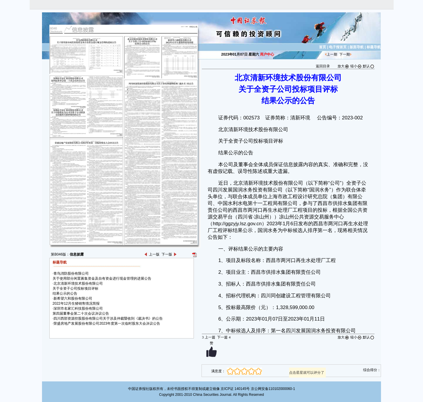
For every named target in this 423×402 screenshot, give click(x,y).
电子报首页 (338, 47)
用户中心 (267, 54)
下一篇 (223, 337)
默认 (369, 66)
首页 (322, 47)
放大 (343, 66)
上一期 (332, 54)
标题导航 (374, 47)
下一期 (344, 54)
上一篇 (208, 337)
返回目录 (323, 66)
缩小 (356, 66)
